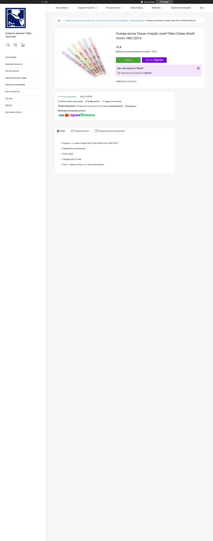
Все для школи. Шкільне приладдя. (112, 21)
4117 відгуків (149, 2)
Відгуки (8, 105)
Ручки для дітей (137, 21)
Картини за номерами (15, 85)
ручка (71, 143)
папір (85, 164)
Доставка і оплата (13, 112)
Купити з (154, 60)
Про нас (8, 98)
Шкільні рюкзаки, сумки (15, 78)
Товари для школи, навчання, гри (80, 21)
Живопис (156, 8)
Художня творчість (14, 64)
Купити (128, 60)
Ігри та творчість (12, 91)
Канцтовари (10, 57)
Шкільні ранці (137, 8)
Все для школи (12, 71)
